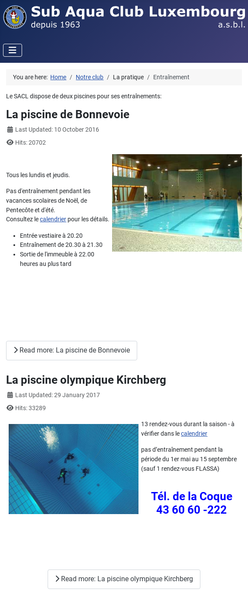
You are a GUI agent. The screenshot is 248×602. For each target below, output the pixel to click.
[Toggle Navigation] (12, 50)
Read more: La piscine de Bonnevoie (71, 350)
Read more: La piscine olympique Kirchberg (124, 579)
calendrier (53, 219)
